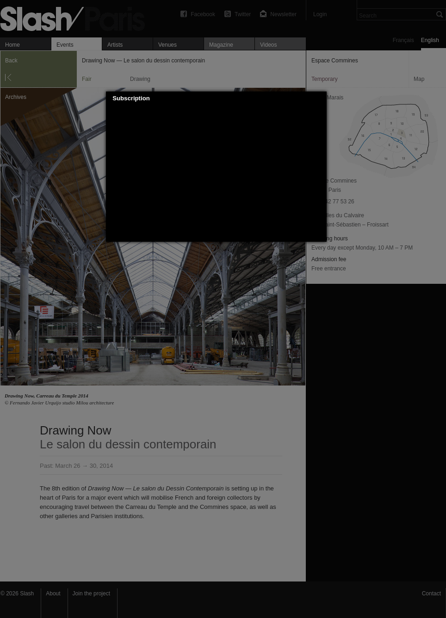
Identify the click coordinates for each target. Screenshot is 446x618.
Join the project (91, 593)
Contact (431, 593)
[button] (320, 98)
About (53, 593)
